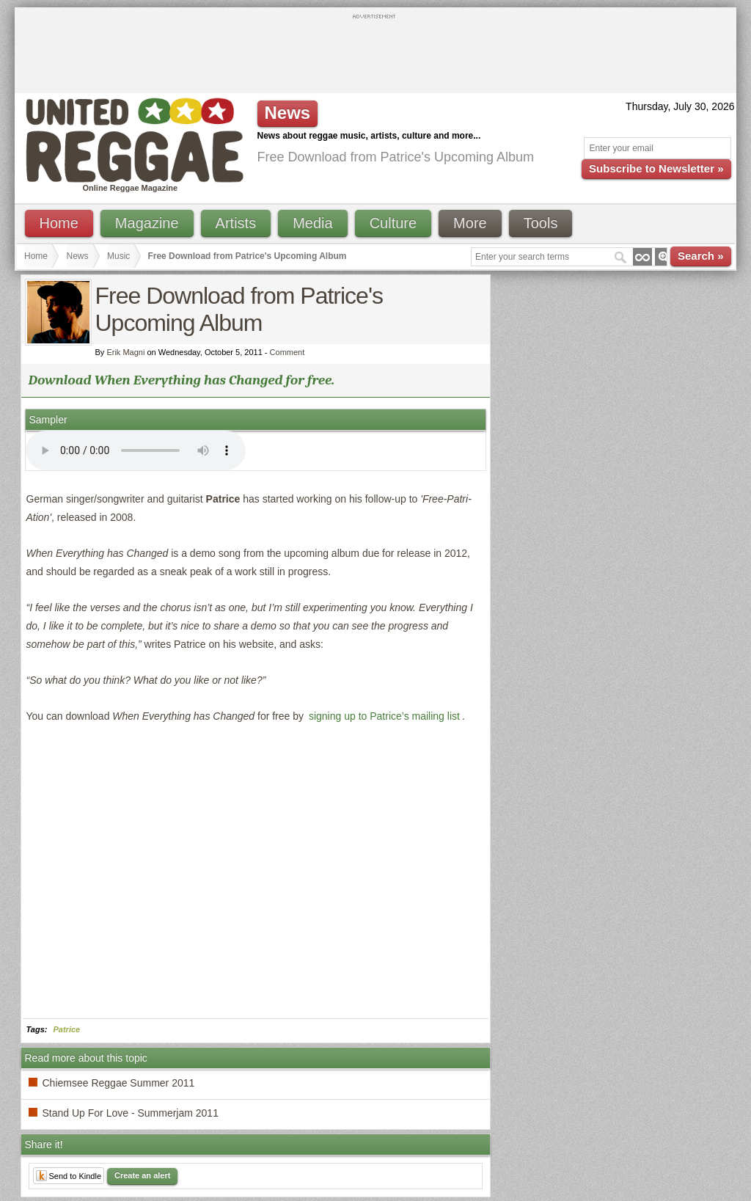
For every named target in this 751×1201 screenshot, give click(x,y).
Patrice (67, 1029)
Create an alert (142, 1175)
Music (118, 256)
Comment (287, 352)
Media (312, 223)
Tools (541, 223)
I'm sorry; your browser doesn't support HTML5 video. (136, 450)
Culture (393, 223)
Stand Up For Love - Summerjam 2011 (131, 1113)
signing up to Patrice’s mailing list (384, 716)
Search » (701, 255)
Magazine (147, 223)
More (470, 223)
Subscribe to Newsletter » (656, 168)
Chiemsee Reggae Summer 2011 (119, 1083)
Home (59, 223)
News (78, 256)
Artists (236, 223)
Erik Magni (125, 352)
